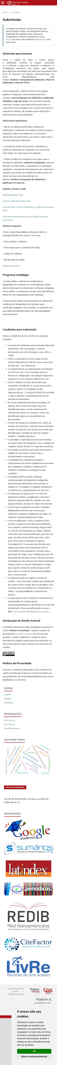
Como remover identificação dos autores (31, 611)
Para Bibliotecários (12, 728)
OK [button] (34, 1051)
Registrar (42, 39)
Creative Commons (24, 633)
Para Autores (9, 724)
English (7, 694)
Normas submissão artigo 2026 (16, 201)
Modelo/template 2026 (13, 195)
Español (7, 698)
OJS (18, 802)
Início (5, 12)
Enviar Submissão (15, 787)
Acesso (9, 39)
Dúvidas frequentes (11, 265)
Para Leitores (9, 720)
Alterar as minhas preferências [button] (34, 1056)
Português (8, 702)
